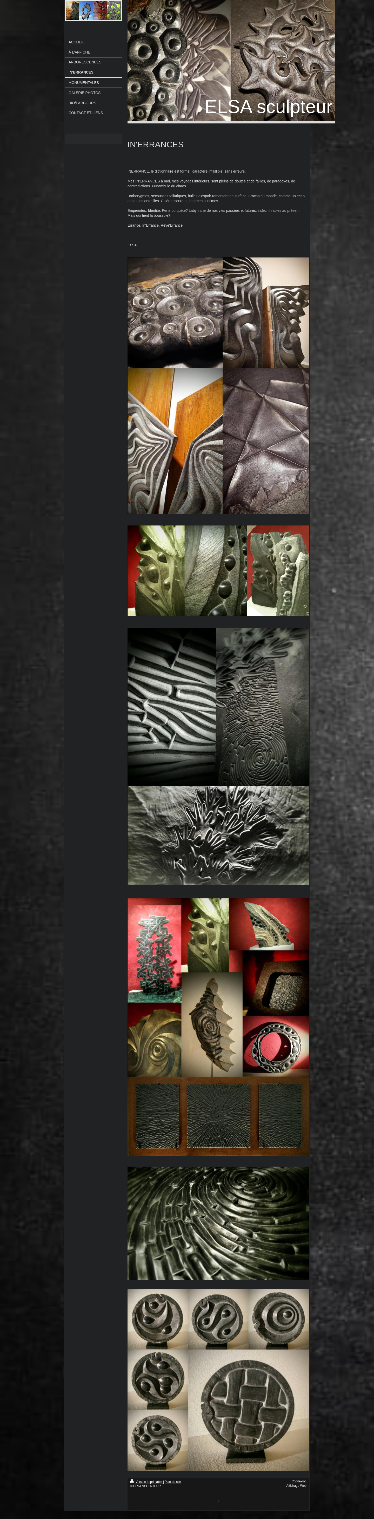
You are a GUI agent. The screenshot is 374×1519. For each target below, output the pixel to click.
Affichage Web (296, 1486)
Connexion (299, 1481)
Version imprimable (146, 1482)
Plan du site (173, 1482)
